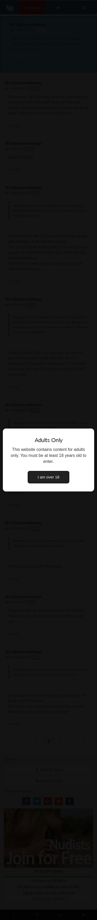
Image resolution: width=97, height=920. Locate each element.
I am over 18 (48, 477)
